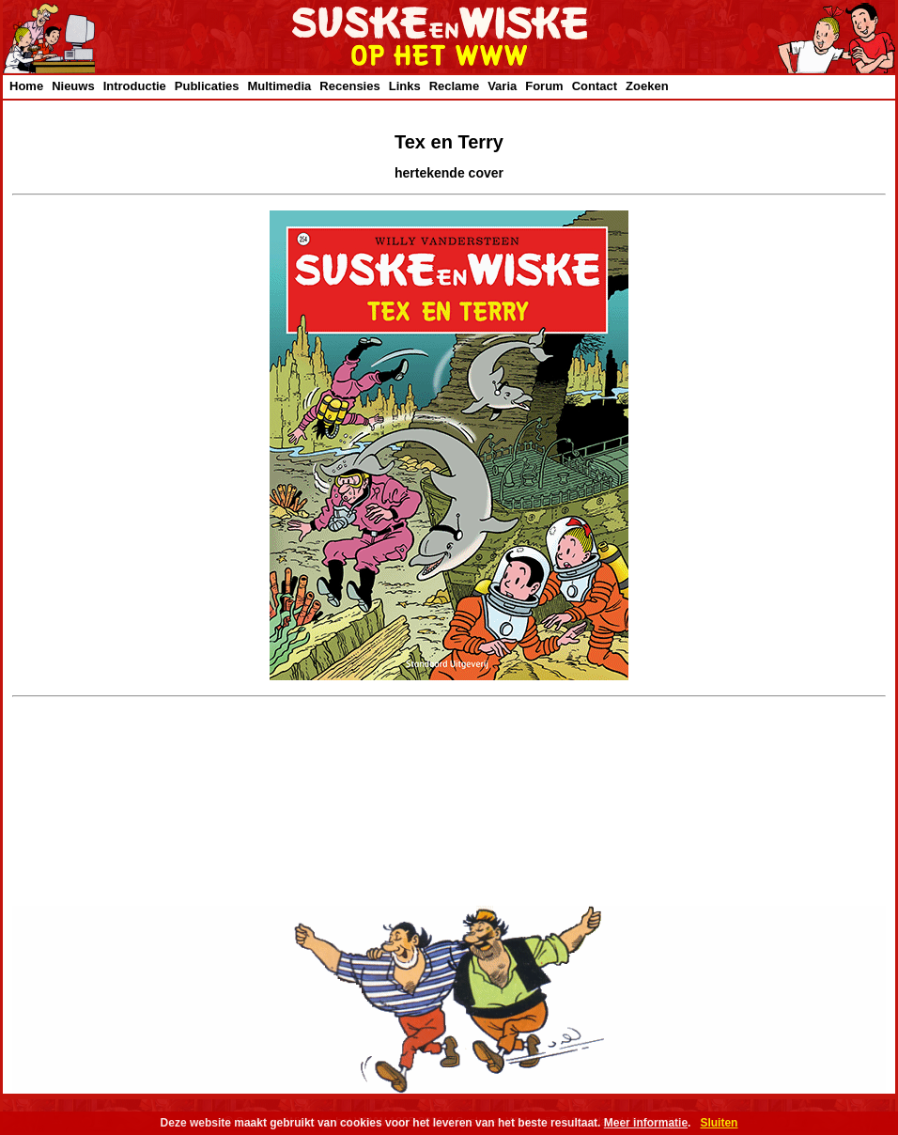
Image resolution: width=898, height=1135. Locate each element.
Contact (594, 86)
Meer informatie (646, 1122)
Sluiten (718, 1122)
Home (26, 86)
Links (405, 86)
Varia (502, 86)
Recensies (349, 86)
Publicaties (207, 86)
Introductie (134, 86)
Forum (544, 86)
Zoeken (647, 86)
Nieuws (73, 86)
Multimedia (279, 86)
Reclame (454, 86)
